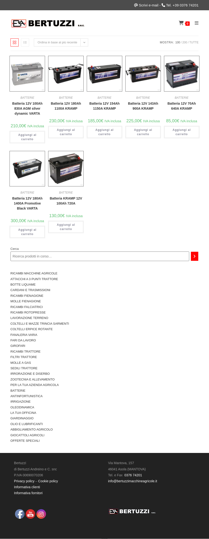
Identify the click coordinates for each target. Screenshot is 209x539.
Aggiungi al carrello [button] (27, 137)
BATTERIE (27, 97)
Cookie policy (48, 481)
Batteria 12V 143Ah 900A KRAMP (143, 106)
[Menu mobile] (195, 23)
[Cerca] (195, 256)
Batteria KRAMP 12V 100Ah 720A (66, 200)
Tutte (194, 42)
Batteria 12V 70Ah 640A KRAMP (182, 106)
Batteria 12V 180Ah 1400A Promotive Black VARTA (27, 203)
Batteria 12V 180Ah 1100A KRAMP (66, 106)
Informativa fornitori (28, 493)
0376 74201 (133, 475)
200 (184, 42)
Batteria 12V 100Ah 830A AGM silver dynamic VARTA (27, 108)
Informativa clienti (27, 487)
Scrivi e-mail (148, 5)
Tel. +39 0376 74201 (182, 5)
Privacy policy (24, 481)
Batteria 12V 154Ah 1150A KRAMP (104, 106)
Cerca (14, 249)
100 (177, 42)
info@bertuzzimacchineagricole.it (132, 481)
